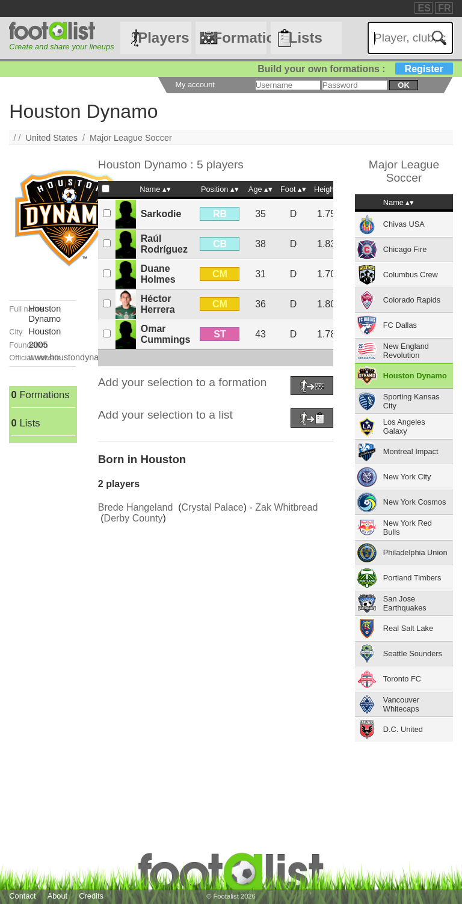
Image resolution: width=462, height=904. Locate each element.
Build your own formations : (354, 69)
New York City (407, 476)
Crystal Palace (213, 507)
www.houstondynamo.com (79, 357)
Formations (239, 37)
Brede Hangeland (135, 507)
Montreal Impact (411, 451)
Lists (305, 37)
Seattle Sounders (412, 653)
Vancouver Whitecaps (401, 704)
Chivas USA (404, 224)
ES (423, 8)
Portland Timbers (412, 577)
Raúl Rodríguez (164, 243)
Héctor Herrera (158, 304)
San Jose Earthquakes (405, 603)
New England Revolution (406, 351)
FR (444, 8)
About (57, 895)
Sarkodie (161, 214)
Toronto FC (402, 678)
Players (163, 37)
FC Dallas (400, 325)
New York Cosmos (414, 501)
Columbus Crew (410, 274)
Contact (22, 895)
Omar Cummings (166, 334)
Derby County (133, 518)
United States (52, 138)
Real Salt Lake (408, 628)
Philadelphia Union (415, 552)
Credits (91, 895)
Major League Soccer (131, 138)
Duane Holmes (158, 273)
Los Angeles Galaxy (404, 426)
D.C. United (403, 729)
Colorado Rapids (411, 299)
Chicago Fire (405, 249)
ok (403, 85)
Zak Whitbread (286, 507)
